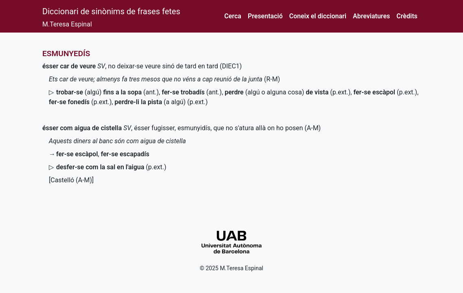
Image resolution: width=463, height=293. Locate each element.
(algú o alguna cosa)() (287, 92)
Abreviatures (371, 16)
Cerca (232, 16)
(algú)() (107, 92)
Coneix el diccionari (318, 16)
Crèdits (407, 16)
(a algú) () (161, 102)
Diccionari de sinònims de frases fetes (111, 11)
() (192, 92)
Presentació (265, 16)
